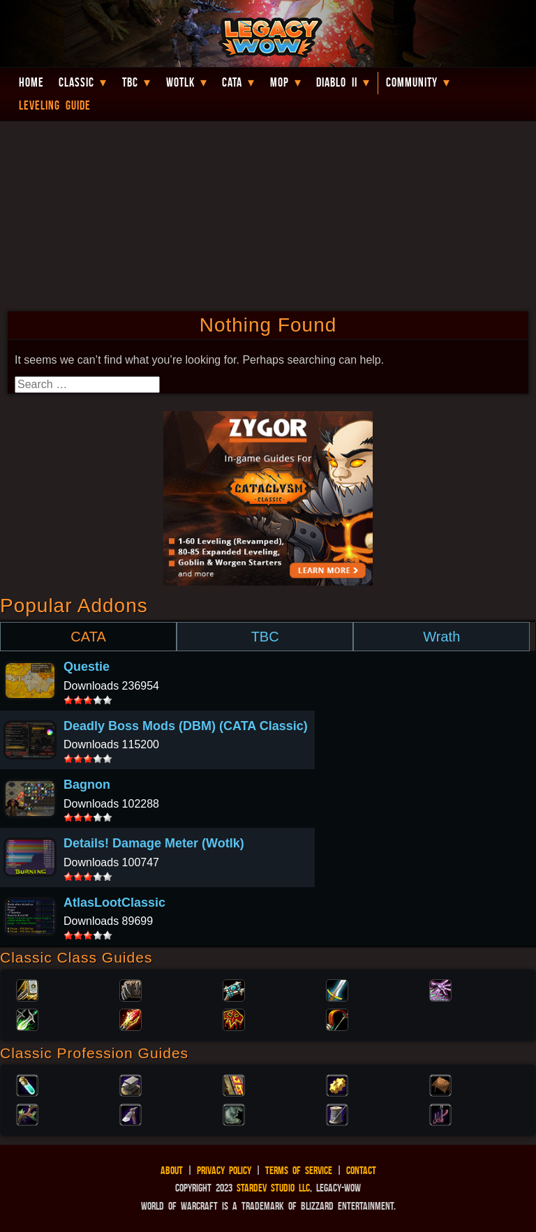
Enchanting (233, 1084)
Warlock (440, 989)
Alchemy (27, 1084)
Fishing (440, 1113)
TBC (130, 82)
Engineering (337, 1084)
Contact (361, 1170)
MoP (279, 82)
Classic (76, 82)
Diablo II (336, 82)
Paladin (27, 989)
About (172, 1170)
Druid (130, 989)
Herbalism (27, 1113)
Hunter (337, 1018)
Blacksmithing (130, 1084)
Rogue (27, 1018)
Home (31, 82)
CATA (87, 636)
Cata (232, 82)
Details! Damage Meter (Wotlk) (154, 843)
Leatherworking (440, 1084)
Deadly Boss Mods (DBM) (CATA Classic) (186, 726)
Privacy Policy (224, 1170)
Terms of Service (298, 1170)
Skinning (233, 1113)
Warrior (337, 989)
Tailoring (337, 1113)
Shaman (233, 1018)
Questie (87, 667)
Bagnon (87, 785)
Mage (130, 1018)
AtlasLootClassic (114, 903)
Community (412, 82)
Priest (233, 989)
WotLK (180, 82)
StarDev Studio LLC (273, 1188)
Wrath (441, 636)
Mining (130, 1113)
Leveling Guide (55, 105)
